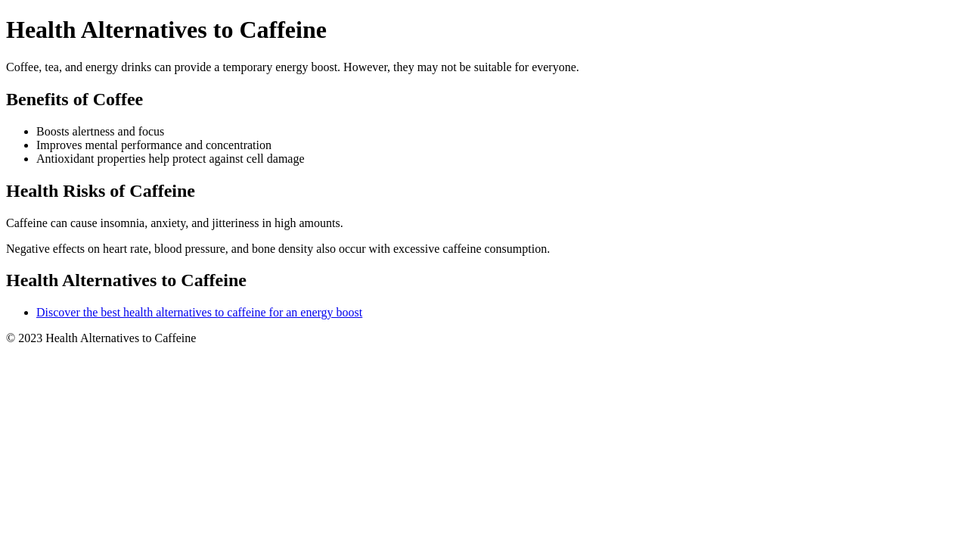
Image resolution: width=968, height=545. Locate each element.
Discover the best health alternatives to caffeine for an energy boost (199, 312)
